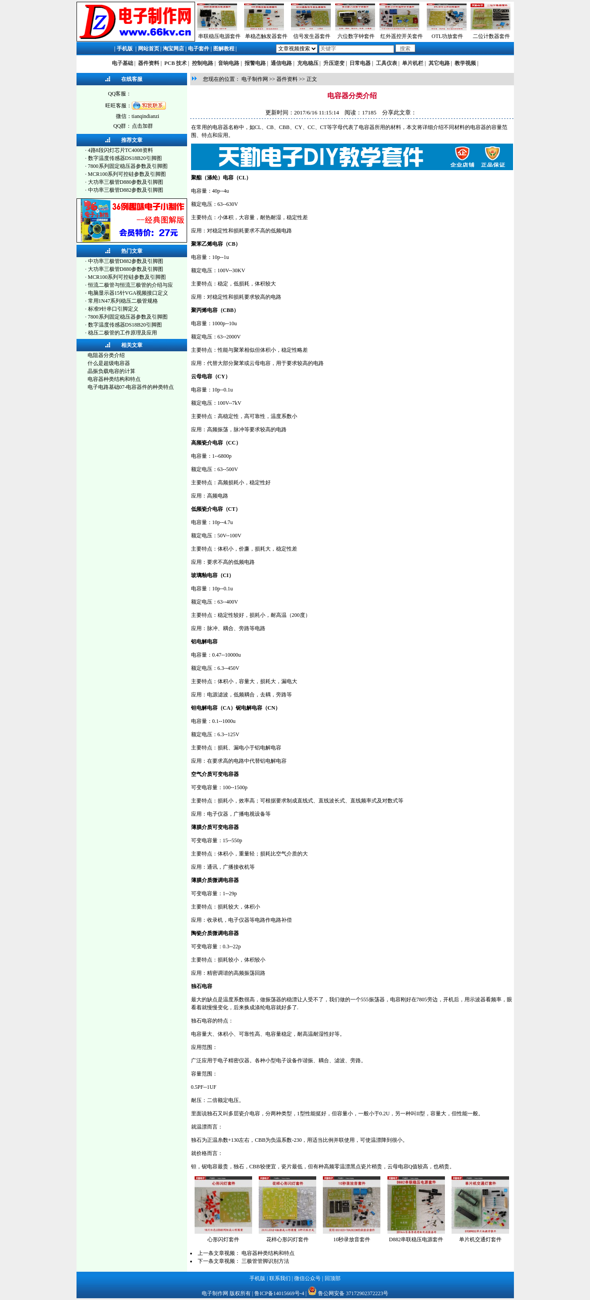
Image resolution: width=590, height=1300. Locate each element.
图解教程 (223, 49)
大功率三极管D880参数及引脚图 (126, 182)
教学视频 (465, 63)
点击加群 (142, 126)
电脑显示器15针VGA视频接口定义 (128, 293)
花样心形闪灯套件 (287, 1239)
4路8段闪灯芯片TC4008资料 (120, 150)
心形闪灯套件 (223, 1239)
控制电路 (202, 63)
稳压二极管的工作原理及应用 (122, 333)
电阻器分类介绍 (106, 355)
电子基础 (122, 63)
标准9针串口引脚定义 (113, 309)
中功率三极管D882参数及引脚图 (126, 190)
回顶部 (333, 1278)
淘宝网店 (173, 49)
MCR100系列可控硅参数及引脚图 (127, 174)
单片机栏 (412, 63)
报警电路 (255, 63)
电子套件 (198, 49)
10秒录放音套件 (351, 1239)
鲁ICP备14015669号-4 (279, 1293)
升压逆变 (334, 63)
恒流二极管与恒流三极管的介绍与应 (130, 285)
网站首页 (148, 49)
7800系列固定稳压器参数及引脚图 (128, 166)
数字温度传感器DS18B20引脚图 (125, 158)
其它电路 (439, 63)
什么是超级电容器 (109, 363)
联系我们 (280, 1278)
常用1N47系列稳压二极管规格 (123, 301)
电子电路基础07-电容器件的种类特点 (131, 387)
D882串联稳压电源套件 (416, 1239)
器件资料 (148, 63)
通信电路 (281, 63)
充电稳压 (307, 63)
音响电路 (228, 63)
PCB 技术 (175, 63)
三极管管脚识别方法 (265, 1261)
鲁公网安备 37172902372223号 (353, 1293)
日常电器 (360, 63)
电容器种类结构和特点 (114, 379)
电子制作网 (254, 79)
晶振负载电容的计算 (111, 371)
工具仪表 (386, 63)
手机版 (125, 49)
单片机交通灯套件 (480, 1239)
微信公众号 (307, 1278)
